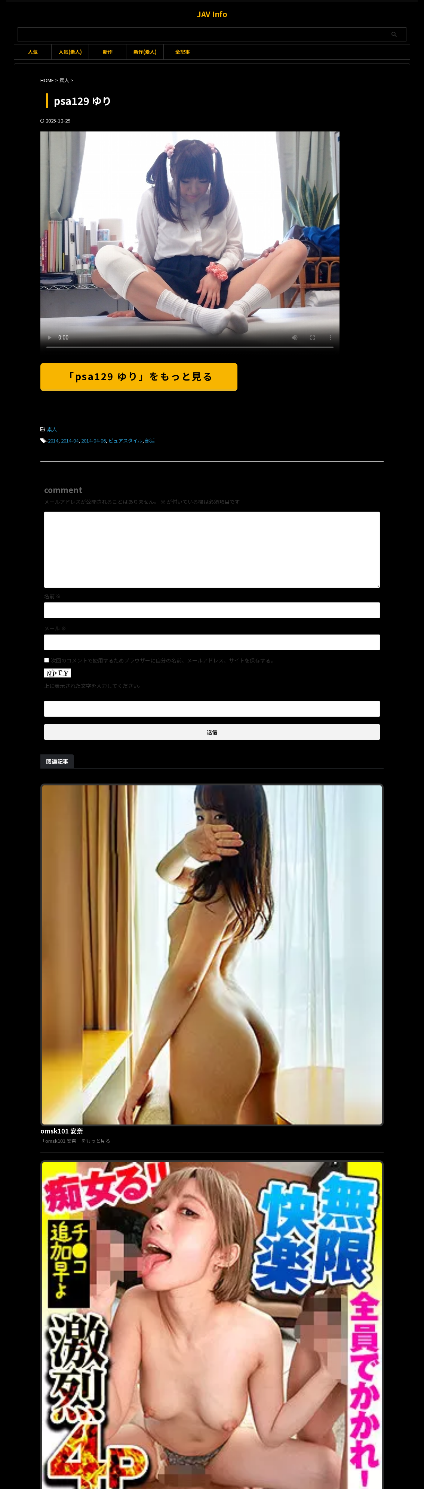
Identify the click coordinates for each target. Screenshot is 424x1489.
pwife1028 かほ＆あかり (192, 1168)
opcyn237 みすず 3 (184, 913)
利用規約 (167, 1449)
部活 (150, 439)
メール (55, 626)
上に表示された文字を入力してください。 (94, 683)
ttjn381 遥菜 (175, 1040)
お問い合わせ (198, 1449)
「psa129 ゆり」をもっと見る (138, 376)
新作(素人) (145, 51)
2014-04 (70, 439)
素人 (52, 428)
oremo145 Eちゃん (184, 1295)
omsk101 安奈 (178, 786)
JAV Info (212, 14)
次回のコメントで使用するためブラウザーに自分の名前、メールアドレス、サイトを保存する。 (163, 658)
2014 (53, 439)
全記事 (182, 51)
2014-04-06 (93, 439)
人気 (33, 51)
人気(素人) (70, 51)
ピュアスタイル (125, 439)
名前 (52, 594)
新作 (108, 51)
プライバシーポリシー (243, 1449)
